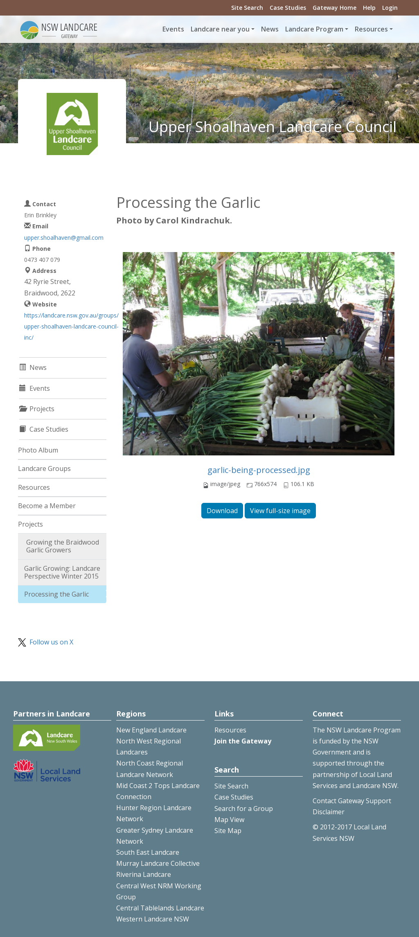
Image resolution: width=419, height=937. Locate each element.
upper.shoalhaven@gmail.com (64, 237)
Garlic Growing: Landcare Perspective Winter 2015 (62, 572)
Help (369, 7)
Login (390, 7)
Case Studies (288, 7)
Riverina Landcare (143, 874)
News (270, 29)
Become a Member (47, 505)
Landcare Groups (44, 468)
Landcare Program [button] (314, 29)
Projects (30, 524)
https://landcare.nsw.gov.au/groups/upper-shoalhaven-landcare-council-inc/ (71, 326)
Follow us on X (51, 641)
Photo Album (38, 450)
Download (222, 510)
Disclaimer (329, 811)
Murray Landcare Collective (158, 863)
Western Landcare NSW (152, 918)
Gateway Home (334, 7)
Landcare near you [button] (220, 29)
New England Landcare (151, 729)
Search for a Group (243, 808)
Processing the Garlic (56, 594)
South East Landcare (147, 852)
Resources (34, 487)
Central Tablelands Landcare (160, 907)
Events (173, 29)
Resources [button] (371, 29)
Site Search (247, 7)
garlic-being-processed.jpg (258, 469)
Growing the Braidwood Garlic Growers (62, 546)
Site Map (227, 830)
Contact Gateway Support (352, 800)
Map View (229, 819)
